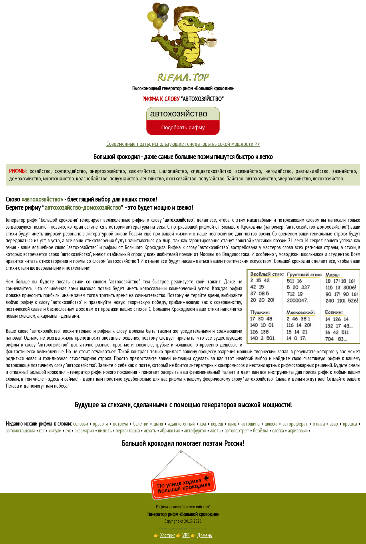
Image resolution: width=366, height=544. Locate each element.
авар (334, 423)
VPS (186, 535)
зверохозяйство (294, 178)
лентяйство (152, 178)
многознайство (58, 178)
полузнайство (124, 178)
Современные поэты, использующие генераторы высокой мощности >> (183, 144)
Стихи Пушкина (198, 528)
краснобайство (92, 178)
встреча (120, 423)
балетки (140, 423)
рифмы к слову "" (163, 219)
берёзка (260, 430)
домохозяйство (25, 178)
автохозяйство (260, 178)
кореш (217, 423)
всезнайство (248, 171)
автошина (250, 423)
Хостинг (167, 535)
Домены (204, 535)
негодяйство (278, 171)
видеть (105, 430)
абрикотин (170, 430)
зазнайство (344, 171)
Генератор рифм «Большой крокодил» (183, 514)
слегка (278, 430)
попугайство (211, 178)
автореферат (295, 423)
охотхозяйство (181, 178)
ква (203, 423)
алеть (215, 430)
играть (150, 430)
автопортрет (237, 430)
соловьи (80, 423)
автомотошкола (20, 430)
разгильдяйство (312, 171)
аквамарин (84, 430)
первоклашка (128, 430)
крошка (350, 423)
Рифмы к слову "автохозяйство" (183, 506)
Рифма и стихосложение (173, 528)
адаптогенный (181, 423)
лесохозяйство (328, 178)
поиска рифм (315, 371)
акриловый (298, 430)
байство (234, 178)
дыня (158, 423)
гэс (42, 430)
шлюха (271, 423)
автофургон (195, 430)
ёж (68, 430)
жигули (55, 430)
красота (100, 423)
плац (232, 423)
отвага (319, 423)
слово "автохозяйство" (70, 254)
